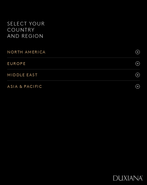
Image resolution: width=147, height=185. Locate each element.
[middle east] (73, 75)
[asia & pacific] (73, 86)
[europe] (73, 63)
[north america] (73, 52)
